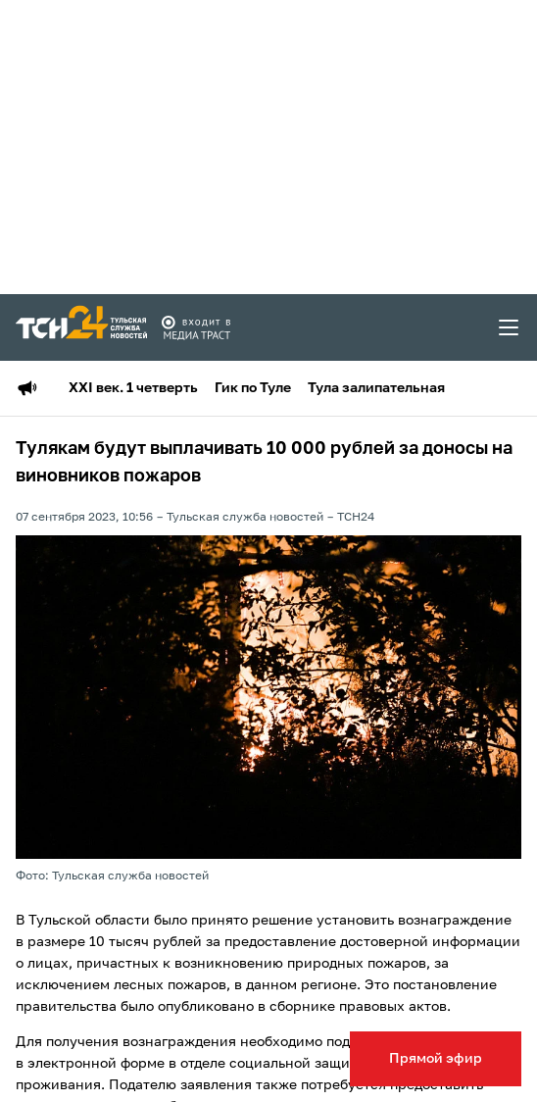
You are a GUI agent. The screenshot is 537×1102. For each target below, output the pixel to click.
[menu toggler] (509, 327)
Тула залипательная (376, 388)
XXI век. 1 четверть (133, 388)
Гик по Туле (253, 388)
